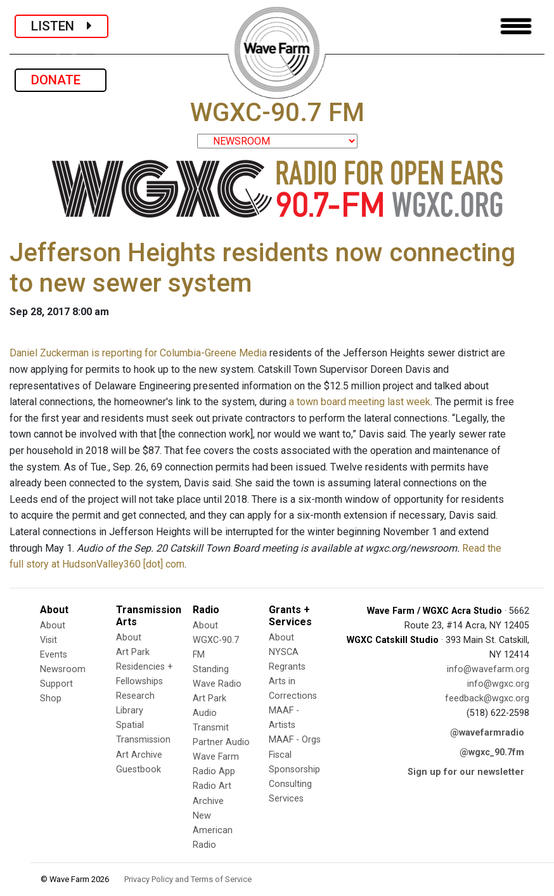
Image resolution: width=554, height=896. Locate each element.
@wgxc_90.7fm (492, 752)
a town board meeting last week (359, 402)
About (52, 625)
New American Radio (213, 830)
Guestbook (138, 769)
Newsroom (63, 669)
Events (53, 654)
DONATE (60, 80)
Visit (48, 640)
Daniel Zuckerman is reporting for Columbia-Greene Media (138, 353)
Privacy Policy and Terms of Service (188, 879)
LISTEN (61, 26)
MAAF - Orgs (295, 739)
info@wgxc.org (498, 683)
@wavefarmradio (487, 732)
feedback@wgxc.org (487, 698)
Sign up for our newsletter (466, 772)
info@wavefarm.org (488, 669)
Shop (50, 698)
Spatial (130, 725)
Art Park (133, 652)
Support (56, 683)
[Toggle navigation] (516, 26)
